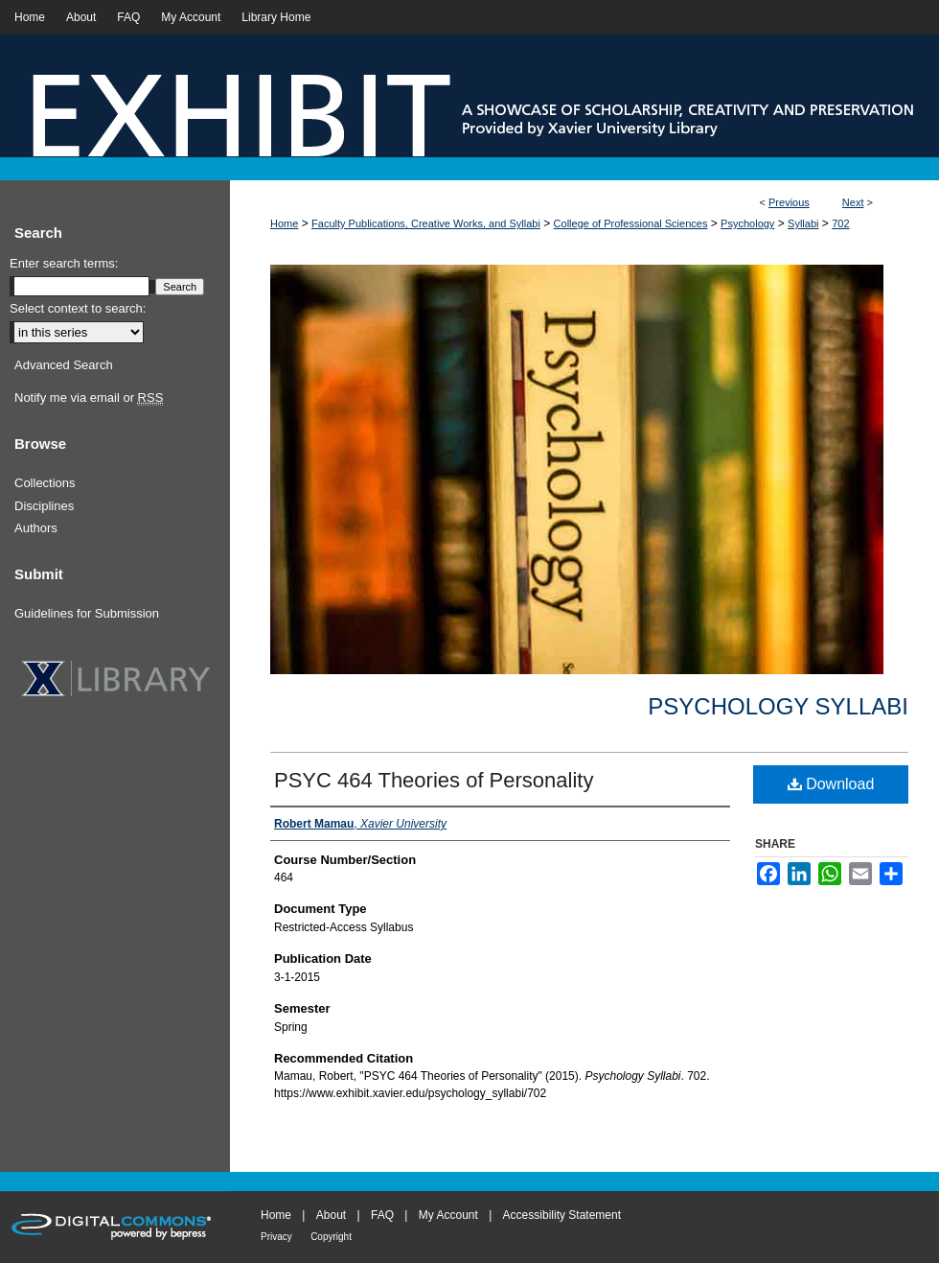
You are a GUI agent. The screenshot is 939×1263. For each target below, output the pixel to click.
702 (840, 223)
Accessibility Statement (562, 1215)
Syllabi (803, 223)
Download (831, 784)
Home (284, 223)
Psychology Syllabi (778, 706)
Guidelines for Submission (86, 613)
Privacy (276, 1236)
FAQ (382, 1215)
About (331, 1215)
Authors (35, 528)
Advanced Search (63, 365)
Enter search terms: (64, 263)
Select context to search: (78, 308)
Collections (45, 483)
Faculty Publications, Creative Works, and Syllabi (425, 223)
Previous (789, 202)
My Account (448, 1215)
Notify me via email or (88, 398)
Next (853, 202)
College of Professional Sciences (631, 223)
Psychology (747, 223)
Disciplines (44, 506)
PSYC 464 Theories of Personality (433, 780)
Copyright (331, 1236)
